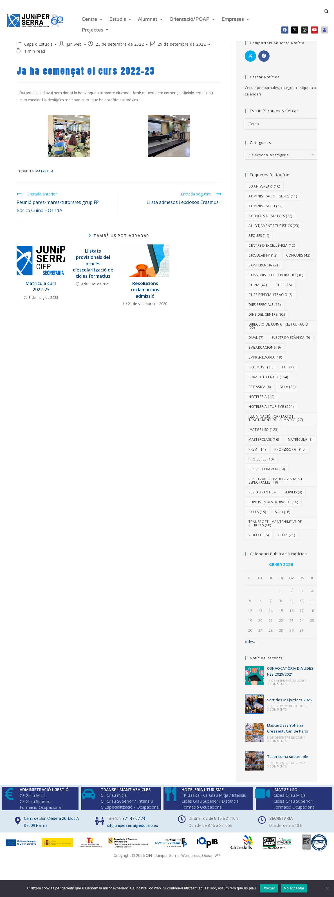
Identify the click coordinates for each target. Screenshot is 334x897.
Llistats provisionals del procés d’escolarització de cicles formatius (93, 259)
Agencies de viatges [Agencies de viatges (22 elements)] (270, 211)
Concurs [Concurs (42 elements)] (298, 250)
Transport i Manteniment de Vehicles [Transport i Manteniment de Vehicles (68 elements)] (275, 519)
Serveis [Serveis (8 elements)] (293, 487)
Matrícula (44, 166)
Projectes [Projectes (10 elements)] (261, 454)
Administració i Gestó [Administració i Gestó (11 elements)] (272, 191)
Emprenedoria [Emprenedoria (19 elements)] (265, 352)
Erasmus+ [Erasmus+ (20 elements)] (260, 362)
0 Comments (277, 679)
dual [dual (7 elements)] (255, 332)
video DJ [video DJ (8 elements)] (258, 530)
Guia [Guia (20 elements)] (287, 382)
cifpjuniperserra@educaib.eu (132, 820)
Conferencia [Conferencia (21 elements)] (263, 260)
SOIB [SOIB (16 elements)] (282, 507)
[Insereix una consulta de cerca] (281, 119)
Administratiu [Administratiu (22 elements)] (265, 201)
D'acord (269, 888)
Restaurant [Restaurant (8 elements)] (262, 487)
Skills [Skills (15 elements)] (257, 507)
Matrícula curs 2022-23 (41, 281)
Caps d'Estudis (38, 39)
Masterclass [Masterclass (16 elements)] (263, 434)
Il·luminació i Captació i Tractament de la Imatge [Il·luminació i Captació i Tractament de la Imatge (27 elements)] (275, 413)
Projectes (95, 26)
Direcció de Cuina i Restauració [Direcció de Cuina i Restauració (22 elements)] (278, 321)
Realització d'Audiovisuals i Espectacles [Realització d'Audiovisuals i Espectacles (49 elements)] (275, 476)
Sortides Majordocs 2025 (289, 695)
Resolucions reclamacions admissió (145, 284)
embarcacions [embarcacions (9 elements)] (264, 342)
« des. (250, 636)
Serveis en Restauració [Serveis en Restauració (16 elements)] (273, 497)
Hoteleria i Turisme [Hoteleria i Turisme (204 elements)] (270, 401)
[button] (92, 18)
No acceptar (294, 888)
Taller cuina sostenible (287, 751)
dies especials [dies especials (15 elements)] (264, 299)
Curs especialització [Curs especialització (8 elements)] (270, 290)
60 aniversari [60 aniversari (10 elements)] (264, 181)
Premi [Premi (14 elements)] (257, 444)
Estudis (120, 18)
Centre (92, 18)
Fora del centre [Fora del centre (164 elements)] (268, 372)
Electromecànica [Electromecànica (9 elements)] (291, 332)
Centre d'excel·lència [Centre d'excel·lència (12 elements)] (271, 240)
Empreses (235, 18)
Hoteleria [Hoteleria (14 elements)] (261, 391)
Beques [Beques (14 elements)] (258, 230)
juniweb (74, 39)
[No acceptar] (327, 888)
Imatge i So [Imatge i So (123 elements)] (263, 424)
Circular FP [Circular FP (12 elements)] (262, 250)
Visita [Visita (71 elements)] (286, 530)
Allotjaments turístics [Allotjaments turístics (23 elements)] (273, 221)
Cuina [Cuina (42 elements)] (257, 280)
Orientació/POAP (192, 18)
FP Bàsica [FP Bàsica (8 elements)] (259, 382)
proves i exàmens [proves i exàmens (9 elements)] (266, 464)
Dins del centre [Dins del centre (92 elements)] (266, 309)
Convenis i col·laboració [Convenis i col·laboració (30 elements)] (275, 270)
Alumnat (150, 18)
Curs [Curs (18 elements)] (283, 280)
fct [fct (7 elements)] (287, 362)
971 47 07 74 (133, 813)
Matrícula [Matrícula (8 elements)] (300, 434)
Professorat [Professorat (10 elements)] (289, 444)
